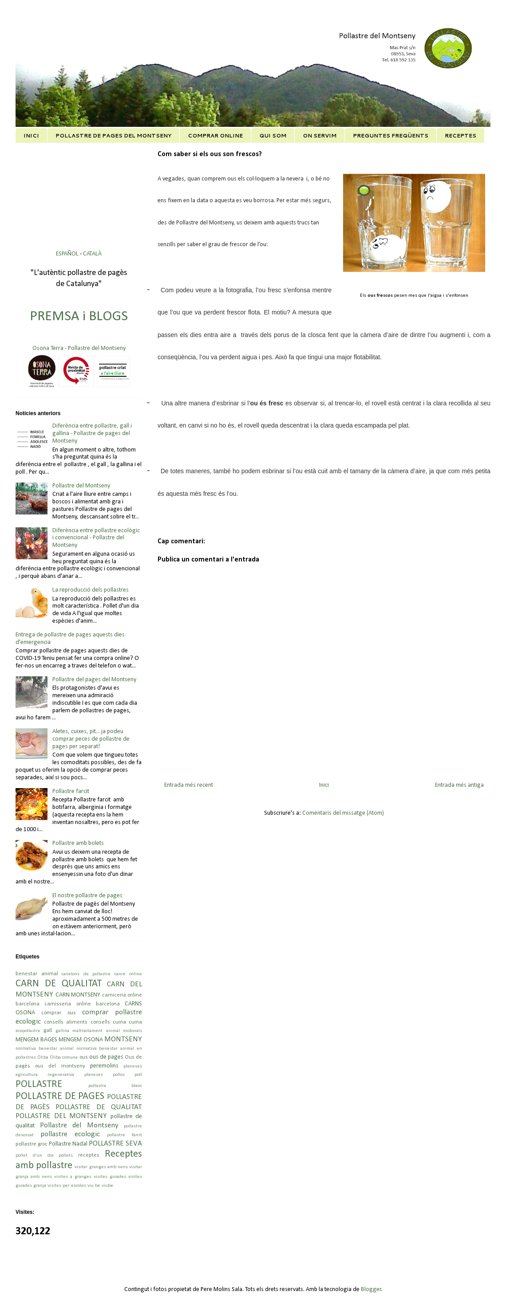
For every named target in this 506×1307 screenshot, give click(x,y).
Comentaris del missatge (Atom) (343, 813)
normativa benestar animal (45, 1048)
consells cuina (108, 1022)
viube (107, 1185)
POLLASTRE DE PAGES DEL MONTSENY (113, 135)
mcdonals (132, 1030)
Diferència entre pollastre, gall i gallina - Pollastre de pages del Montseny (92, 433)
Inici (324, 785)
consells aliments (65, 1022)
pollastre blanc (115, 1085)
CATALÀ (92, 254)
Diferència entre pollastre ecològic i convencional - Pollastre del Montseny (96, 538)
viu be (93, 1185)
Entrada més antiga (459, 785)
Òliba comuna (64, 1057)
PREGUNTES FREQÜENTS (390, 135)
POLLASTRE (39, 1084)
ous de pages (106, 1057)
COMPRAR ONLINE (215, 135)
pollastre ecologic (70, 1134)
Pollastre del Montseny (81, 486)
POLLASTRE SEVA (115, 1143)
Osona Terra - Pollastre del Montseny (79, 348)
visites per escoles (66, 1185)
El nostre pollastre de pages (87, 895)
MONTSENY (123, 1039)
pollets (66, 1155)
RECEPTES (460, 135)
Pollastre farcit (70, 791)
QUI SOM (272, 135)
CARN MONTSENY (78, 995)
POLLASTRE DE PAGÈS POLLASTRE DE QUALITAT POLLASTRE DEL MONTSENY (79, 1106)
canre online (128, 974)
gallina (62, 1030)
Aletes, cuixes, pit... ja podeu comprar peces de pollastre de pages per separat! (91, 739)
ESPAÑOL (68, 254)
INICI (31, 135)
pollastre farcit (124, 1135)
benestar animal (37, 974)
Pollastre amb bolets (78, 843)
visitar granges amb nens (101, 1167)
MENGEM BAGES (36, 1039)
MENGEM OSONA (81, 1039)
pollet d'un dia (35, 1155)
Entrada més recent (188, 785)
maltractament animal (95, 1030)
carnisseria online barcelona (82, 1004)
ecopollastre (28, 1030)
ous (83, 1057)
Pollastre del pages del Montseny (94, 679)
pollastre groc (31, 1144)
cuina (135, 1022)
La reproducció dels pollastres (90, 590)
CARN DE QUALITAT (59, 984)
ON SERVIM (319, 135)
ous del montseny (60, 1066)
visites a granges (72, 1176)
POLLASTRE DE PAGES (60, 1096)
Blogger (371, 1289)
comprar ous (58, 1013)
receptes (88, 1155)
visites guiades (110, 1176)
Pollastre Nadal (68, 1144)
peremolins (104, 1066)
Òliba (42, 1057)
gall (47, 1030)
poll (138, 1074)
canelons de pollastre (86, 974)
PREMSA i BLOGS (79, 317)
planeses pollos (104, 1074)
